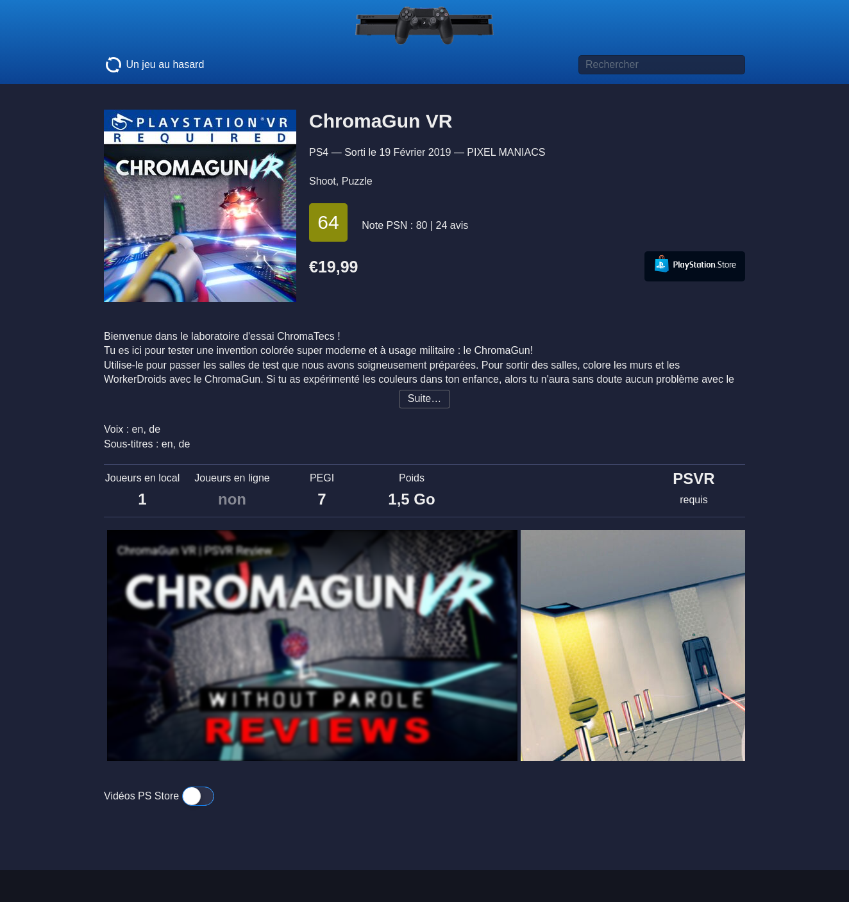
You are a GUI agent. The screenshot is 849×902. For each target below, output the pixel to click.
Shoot (322, 181)
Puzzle (357, 181)
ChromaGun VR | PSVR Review (195, 550)
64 (328, 222)
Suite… (424, 398)
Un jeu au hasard (154, 64)
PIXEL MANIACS (506, 152)
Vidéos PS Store (159, 795)
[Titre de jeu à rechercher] (661, 64)
